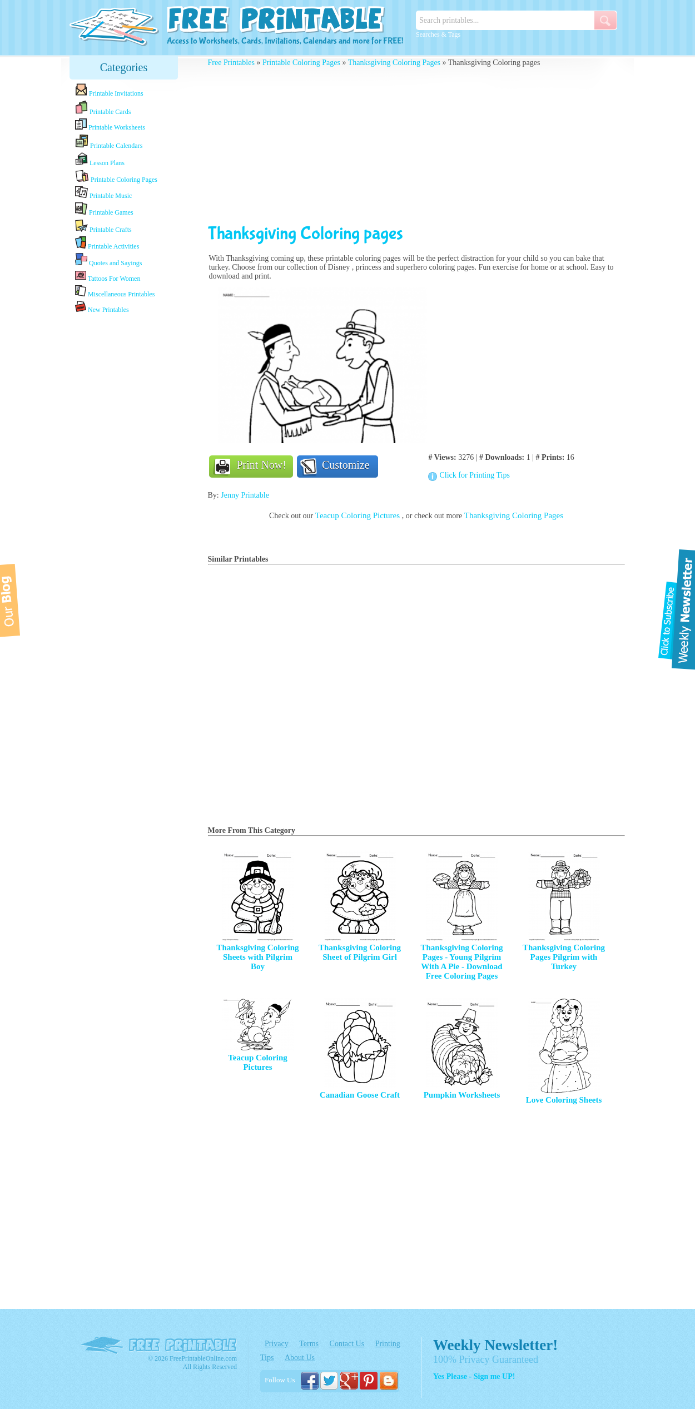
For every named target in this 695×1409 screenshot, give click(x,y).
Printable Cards (103, 108)
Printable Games (104, 209)
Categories (124, 67)
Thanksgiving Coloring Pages (394, 62)
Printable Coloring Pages (116, 176)
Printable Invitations (109, 90)
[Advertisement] (124, 491)
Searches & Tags (438, 34)
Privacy (277, 1343)
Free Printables (231, 62)
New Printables (102, 307)
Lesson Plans (100, 159)
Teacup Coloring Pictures (358, 515)
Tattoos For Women (107, 276)
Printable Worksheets (110, 124)
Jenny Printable (245, 495)
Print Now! (261, 465)
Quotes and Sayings (108, 260)
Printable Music (103, 193)
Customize (346, 465)
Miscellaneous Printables (115, 291)
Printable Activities (107, 243)
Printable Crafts (103, 226)
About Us (300, 1357)
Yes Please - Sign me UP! (474, 1376)
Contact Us (347, 1343)
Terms (309, 1343)
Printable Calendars (108, 142)
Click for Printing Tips (474, 475)
